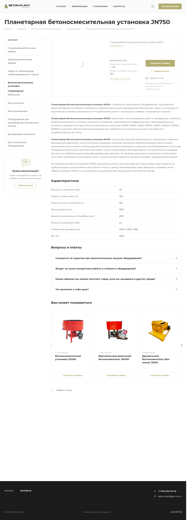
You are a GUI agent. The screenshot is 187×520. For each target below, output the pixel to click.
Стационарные (16, 91)
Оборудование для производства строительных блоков (23, 122)
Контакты (25, 490)
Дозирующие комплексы (21, 134)
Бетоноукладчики (17, 111)
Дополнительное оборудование (17, 144)
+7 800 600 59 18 (167, 491)
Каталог (9, 490)
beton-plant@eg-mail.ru (170, 496)
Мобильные (14, 94)
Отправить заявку (160, 63)
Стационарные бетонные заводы (22, 50)
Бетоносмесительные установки (26, 84)
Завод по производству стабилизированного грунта (23, 73)
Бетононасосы (26, 103)
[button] (116, 257)
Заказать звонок (170, 6)
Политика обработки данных (96, 512)
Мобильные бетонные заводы (20, 61)
